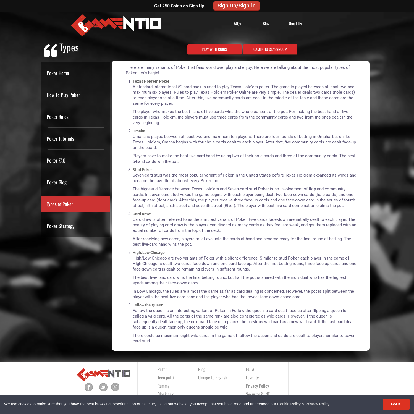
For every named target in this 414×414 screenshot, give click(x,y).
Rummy (163, 385)
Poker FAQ (56, 160)
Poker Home (58, 73)
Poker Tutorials (60, 138)
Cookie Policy (289, 404)
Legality (252, 377)
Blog (266, 23)
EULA (250, 369)
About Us (295, 23)
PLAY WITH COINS (214, 49)
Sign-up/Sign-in (237, 5)
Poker (162, 369)
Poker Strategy (60, 225)
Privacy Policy (316, 404)
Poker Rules (58, 116)
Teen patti (166, 377)
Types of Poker (60, 204)
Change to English (212, 377)
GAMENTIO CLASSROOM (270, 49)
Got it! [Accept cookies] (396, 404)
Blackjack (166, 394)
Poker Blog (57, 182)
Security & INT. (258, 394)
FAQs (237, 23)
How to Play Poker (63, 94)
